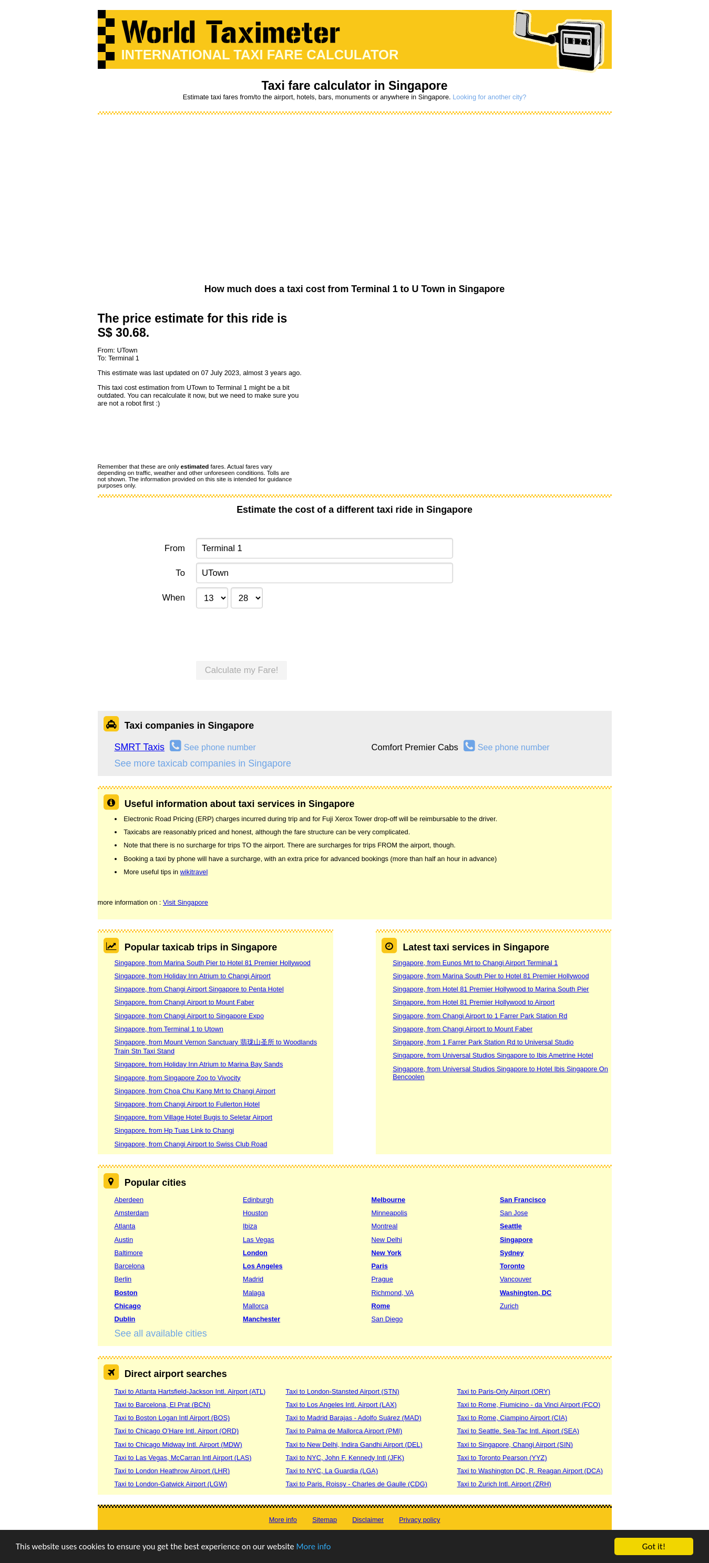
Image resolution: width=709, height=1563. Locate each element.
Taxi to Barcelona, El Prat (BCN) (163, 1405)
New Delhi (387, 1240)
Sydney (512, 1253)
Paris (380, 1266)
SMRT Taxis (140, 747)
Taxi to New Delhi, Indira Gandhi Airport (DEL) (353, 1444)
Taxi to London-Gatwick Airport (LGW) (171, 1484)
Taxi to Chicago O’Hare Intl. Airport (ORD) (177, 1431)
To (180, 573)
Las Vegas (258, 1240)
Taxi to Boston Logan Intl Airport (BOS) (172, 1418)
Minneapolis (389, 1213)
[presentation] (178, 434)
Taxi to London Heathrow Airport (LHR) (172, 1471)
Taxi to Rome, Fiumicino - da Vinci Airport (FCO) (528, 1405)
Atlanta (125, 1226)
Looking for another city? (489, 97)
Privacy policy (419, 1520)
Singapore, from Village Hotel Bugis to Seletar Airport (194, 1117)
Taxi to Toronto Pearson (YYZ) (502, 1458)
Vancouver (515, 1279)
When (173, 598)
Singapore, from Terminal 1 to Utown (169, 1029)
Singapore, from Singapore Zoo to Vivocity (178, 1078)
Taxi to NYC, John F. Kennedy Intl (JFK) (344, 1458)
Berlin (123, 1279)
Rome (381, 1306)
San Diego (387, 1319)
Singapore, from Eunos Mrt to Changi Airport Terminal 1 (475, 963)
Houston (255, 1213)
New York (387, 1253)
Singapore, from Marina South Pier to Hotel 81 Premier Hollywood (213, 963)
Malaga (254, 1293)
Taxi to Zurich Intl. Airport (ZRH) (504, 1484)
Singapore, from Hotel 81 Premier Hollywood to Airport (473, 1002)
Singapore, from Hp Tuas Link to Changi (174, 1130)
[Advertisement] (355, 199)
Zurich (509, 1306)
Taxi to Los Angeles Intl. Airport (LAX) (340, 1405)
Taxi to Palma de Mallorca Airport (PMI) (343, 1431)
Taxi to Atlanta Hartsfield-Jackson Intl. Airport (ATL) (190, 1391)
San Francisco (523, 1200)
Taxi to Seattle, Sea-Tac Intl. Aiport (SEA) (518, 1431)
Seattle (511, 1226)
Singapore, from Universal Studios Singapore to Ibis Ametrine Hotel (493, 1055)
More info (323, 1546)
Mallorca (255, 1306)
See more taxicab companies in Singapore (203, 763)
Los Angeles (263, 1266)
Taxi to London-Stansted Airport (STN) (342, 1391)
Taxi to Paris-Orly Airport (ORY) (503, 1391)
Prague (382, 1279)
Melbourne (389, 1200)
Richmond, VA (393, 1293)
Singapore (516, 1240)
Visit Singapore (185, 902)
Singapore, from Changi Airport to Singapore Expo (189, 1016)
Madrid (253, 1279)
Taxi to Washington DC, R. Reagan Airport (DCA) (530, 1471)
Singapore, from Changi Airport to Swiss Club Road (191, 1144)
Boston (126, 1293)
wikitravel (194, 872)
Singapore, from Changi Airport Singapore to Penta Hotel (199, 989)
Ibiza (250, 1226)
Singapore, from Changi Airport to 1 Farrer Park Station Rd (480, 1016)
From (175, 548)
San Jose (514, 1213)
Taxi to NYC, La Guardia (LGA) (331, 1471)
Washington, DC (525, 1293)
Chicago (128, 1306)
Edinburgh (258, 1200)
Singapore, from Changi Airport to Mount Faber (184, 1002)
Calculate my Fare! (242, 670)
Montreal (385, 1226)
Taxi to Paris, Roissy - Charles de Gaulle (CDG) (356, 1484)
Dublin (125, 1319)
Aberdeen (129, 1200)
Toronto (512, 1266)
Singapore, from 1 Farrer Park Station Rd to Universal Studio (483, 1042)
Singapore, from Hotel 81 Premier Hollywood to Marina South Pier (491, 989)
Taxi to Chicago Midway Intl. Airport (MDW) (178, 1444)
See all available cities (161, 1333)
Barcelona (130, 1266)
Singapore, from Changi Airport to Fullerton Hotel (187, 1104)
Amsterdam (132, 1213)
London (255, 1253)
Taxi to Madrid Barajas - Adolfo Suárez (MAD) (353, 1418)
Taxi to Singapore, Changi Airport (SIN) (515, 1444)
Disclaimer (368, 1520)
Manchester (261, 1319)
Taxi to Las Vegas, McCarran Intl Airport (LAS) (183, 1458)
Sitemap (324, 1520)
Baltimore (129, 1253)
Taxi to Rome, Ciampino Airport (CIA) (512, 1418)
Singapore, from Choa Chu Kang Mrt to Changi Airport (195, 1091)
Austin (124, 1240)
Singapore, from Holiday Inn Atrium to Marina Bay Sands (199, 1064)
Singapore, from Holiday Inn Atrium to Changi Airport (193, 976)
